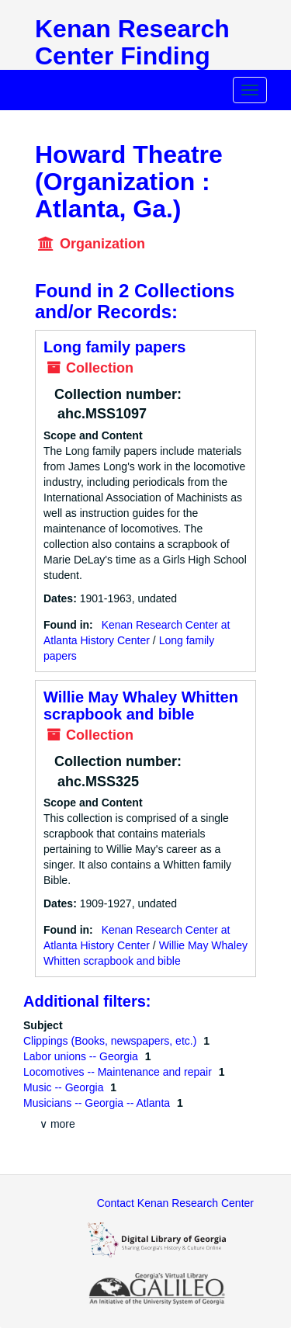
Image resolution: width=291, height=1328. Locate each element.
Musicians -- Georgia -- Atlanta (98, 1103)
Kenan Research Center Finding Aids (132, 56)
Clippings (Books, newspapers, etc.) (111, 1041)
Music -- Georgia (64, 1087)
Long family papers (114, 346)
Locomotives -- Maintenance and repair (119, 1072)
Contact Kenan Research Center (175, 1203)
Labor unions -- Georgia (82, 1056)
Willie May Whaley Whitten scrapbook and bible (140, 705)
